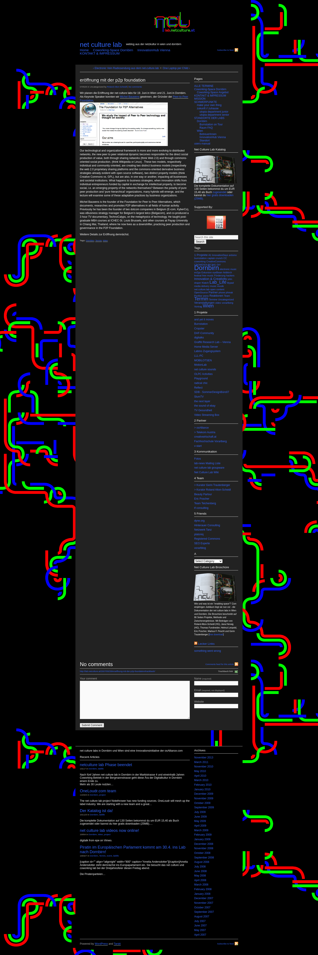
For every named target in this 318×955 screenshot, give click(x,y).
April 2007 (200, 934)
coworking (200, 261)
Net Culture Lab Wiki (206, 472)
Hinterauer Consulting (207, 525)
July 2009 (200, 812)
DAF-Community (204, 333)
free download (216, 634)
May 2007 (200, 930)
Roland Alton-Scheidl (117, 87)
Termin (98, 240)
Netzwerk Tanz (203, 529)
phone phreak (226, 292)
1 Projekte (201, 255)
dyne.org (199, 520)
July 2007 (200, 921)
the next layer (202, 401)
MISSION (199, 98)
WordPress (101, 943)
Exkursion (206, 272)
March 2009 (201, 830)
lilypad (230, 282)
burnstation (200, 258)
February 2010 (203, 784)
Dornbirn (90, 240)
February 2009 (203, 834)
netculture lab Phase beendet (106, 764)
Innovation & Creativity (210, 279)
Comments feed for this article (219, 664)
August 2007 (201, 916)
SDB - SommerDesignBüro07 (211, 392)
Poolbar (198, 295)
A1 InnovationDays (218, 255)
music (213, 286)
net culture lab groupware (209, 467)
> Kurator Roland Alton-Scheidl (212, 489)
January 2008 (202, 893)
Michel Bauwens (129, 96)
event (109, 856)
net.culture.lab (202, 289)
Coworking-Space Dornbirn (113, 50)
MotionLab (200, 364)
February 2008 (203, 889)
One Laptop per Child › (176, 68)
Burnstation (201, 323)
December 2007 (203, 898)
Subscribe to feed (225, 50)
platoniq (199, 534)
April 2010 (200, 775)
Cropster (199, 328)
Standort (204, 140)
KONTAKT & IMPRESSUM (100, 53)
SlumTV (199, 396)
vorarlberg (227, 302)
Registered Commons (207, 538)
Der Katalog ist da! (96, 810)
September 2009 (204, 807)
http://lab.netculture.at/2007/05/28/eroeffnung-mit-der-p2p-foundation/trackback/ (117, 671)
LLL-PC (198, 355)
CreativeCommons (216, 261)
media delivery (201, 286)
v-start (198, 445)
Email (216, 693)
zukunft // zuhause (208, 108)
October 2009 (202, 803)
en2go (197, 272)
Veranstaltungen (204, 302)
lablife (101, 768)
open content (217, 289)
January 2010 (202, 789)
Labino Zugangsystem (207, 351)
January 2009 (202, 839)
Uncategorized (226, 299)
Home (84, 50)
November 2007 (203, 902)
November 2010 (203, 766)
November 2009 (203, 798)
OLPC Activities (203, 374)
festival (197, 275)
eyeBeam (217, 272)
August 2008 (201, 862)
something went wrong (207, 650)
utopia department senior (214, 114)
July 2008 (200, 866)
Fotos (197, 458)
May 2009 (200, 821)
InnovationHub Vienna (153, 50)
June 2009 (200, 816)
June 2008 (200, 871)
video (218, 302)
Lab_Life (218, 282)
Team (227, 295)
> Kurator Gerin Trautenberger (212, 485)
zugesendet (220, 192)
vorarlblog (200, 548)
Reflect (198, 387)
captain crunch (215, 258)
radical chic (201, 383)
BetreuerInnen (207, 134)
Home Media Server (206, 346)
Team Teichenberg (205, 503)
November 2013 (203, 757)
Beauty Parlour (203, 494)
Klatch (205, 282)
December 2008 (203, 843)
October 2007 (202, 907)
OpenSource (201, 292)
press (206, 295)
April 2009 (200, 825)
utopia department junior (213, 111)
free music (208, 275)
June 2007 (200, 925)
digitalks (199, 337)
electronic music (228, 269)
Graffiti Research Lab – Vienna (212, 342)
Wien (105, 240)
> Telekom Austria (204, 432)
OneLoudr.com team (98, 791)
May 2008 (200, 875)
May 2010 (200, 771)
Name (216, 681)
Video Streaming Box (206, 414)
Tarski (117, 943)
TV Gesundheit (203, 410)
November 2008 (203, 848)
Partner (213, 292)
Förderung (219, 275)
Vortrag (198, 306)
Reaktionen (216, 295)
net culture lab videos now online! (109, 830)
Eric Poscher (201, 498)
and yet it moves (204, 319)
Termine (213, 299)
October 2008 (202, 853)
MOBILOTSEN (203, 360)
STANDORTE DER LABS (209, 118)
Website (216, 704)
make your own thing (209, 105)
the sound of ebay (205, 405)
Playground (201, 378)
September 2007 (204, 911)
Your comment (88, 678)
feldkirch (227, 272)
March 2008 (201, 884)
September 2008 (204, 857)
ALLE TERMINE (204, 86)
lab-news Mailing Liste (207, 463)
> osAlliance (201, 427)
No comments (135, 87)
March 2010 (201, 780)
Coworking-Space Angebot (212, 92)
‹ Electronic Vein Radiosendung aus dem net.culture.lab (126, 68)
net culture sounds (205, 369)
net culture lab (101, 44)
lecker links (206, 643)
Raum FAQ (206, 127)
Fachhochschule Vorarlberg (210, 441)
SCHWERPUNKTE (205, 102)
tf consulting (201, 507)
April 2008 (200, 880)
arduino (233, 255)
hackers (230, 275)
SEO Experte (202, 543)
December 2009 (203, 793)
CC (225, 258)
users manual (202, 143)
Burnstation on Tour (211, 124)
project (102, 795)
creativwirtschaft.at (205, 436)
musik (220, 286)
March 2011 (201, 762)
